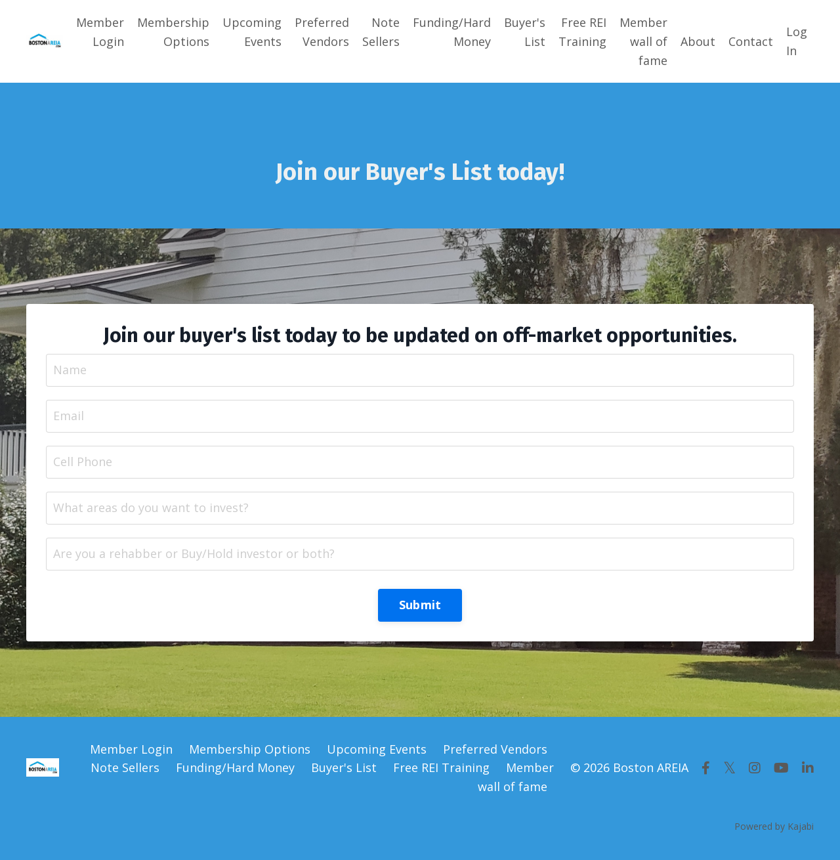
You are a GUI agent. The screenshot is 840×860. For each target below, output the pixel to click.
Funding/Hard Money (452, 31)
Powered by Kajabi (774, 826)
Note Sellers (381, 31)
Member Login (100, 31)
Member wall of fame (643, 41)
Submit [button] (420, 605)
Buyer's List (524, 31)
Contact (750, 41)
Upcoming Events (252, 31)
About (698, 41)
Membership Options (173, 31)
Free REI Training (582, 31)
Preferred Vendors (322, 31)
